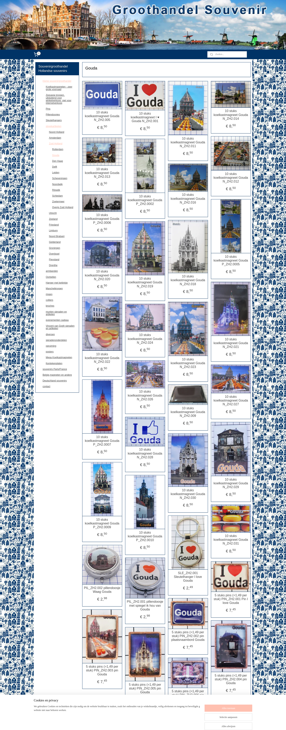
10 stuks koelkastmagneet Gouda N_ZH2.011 (188, 142)
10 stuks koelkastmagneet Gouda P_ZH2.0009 (102, 523)
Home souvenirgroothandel (57, 81)
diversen (50, 334)
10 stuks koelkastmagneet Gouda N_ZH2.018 (188, 280)
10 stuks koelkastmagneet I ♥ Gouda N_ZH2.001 (145, 117)
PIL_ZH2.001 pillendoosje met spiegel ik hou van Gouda (145, 605)
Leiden (55, 172)
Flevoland (54, 259)
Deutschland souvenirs (55, 380)
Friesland (54, 224)
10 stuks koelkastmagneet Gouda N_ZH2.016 (188, 198)
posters (50, 351)
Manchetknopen (54, 288)
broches (50, 305)
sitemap (144, 722)
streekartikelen (53, 126)
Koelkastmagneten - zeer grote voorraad (59, 88)
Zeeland (53, 219)
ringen (49, 294)
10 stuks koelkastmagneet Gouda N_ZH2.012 (231, 177)
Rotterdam (57, 149)
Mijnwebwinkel (195, 722)
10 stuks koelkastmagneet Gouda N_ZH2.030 (188, 494)
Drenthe (53, 265)
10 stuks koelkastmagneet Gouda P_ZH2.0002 (145, 200)
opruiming (51, 346)
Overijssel (54, 253)
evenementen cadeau (57, 320)
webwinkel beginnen (164, 722)
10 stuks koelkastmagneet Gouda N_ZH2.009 (188, 412)
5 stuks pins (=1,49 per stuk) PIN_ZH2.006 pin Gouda (188, 694)
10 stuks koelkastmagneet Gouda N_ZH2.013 (102, 172)
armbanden (52, 271)
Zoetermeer (58, 201)
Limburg (53, 230)
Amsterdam (55, 137)
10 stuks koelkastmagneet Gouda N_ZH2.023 (188, 363)
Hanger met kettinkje (57, 282)
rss (151, 722)
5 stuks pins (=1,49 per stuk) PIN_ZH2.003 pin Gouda (102, 670)
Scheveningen (59, 178)
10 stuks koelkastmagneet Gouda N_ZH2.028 (145, 453)
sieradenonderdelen (56, 340)
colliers (49, 300)
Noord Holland (56, 132)
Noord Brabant (57, 236)
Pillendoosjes (53, 114)
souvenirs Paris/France (55, 369)
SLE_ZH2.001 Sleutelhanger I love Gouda (188, 576)
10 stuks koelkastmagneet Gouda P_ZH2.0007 (102, 440)
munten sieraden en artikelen (56, 313)
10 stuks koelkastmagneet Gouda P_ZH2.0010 (145, 536)
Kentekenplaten (54, 363)
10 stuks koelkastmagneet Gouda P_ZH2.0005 (231, 260)
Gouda (55, 155)
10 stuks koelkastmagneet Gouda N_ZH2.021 (231, 343)
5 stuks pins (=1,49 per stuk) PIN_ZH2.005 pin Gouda (145, 688)
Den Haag (57, 161)
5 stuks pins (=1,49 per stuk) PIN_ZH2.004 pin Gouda (231, 679)
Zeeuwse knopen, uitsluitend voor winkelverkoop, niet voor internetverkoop (59, 99)
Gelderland (55, 242)
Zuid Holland (55, 143)
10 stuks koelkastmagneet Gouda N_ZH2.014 (231, 114)
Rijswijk (56, 190)
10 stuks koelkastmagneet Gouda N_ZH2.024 (145, 338)
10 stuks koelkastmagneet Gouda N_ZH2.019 (145, 282)
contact (46, 386)
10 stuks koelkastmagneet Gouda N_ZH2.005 (102, 116)
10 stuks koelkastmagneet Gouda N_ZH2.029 (231, 483)
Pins (48, 108)
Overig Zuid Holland (62, 207)
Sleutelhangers (54, 120)
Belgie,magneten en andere (57, 375)
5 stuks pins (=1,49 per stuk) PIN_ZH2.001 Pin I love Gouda (231, 599)
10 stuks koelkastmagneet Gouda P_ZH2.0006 (102, 218)
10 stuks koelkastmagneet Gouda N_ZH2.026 (145, 395)
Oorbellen (51, 277)
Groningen (54, 248)
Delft (54, 166)
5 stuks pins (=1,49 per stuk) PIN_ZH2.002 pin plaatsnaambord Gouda (187, 636)
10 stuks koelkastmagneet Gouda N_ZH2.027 (231, 400)
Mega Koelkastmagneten (59, 357)
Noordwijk (57, 184)
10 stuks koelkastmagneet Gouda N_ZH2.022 (102, 357)
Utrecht (53, 213)
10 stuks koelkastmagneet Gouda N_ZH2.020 (102, 275)
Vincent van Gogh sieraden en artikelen (60, 327)
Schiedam (57, 195)
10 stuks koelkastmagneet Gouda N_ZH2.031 (231, 539)
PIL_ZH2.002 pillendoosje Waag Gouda (102, 589)
